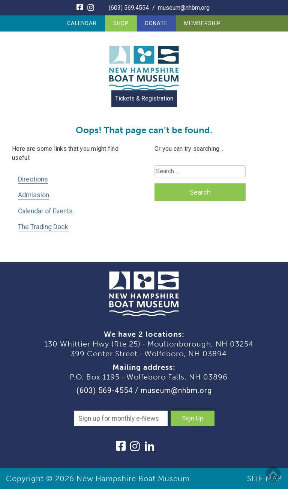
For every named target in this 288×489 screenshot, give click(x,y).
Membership (202, 23)
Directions (33, 179)
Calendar (82, 23)
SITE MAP (264, 478)
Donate (156, 23)
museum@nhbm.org (184, 7)
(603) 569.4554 (129, 7)
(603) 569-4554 (104, 390)
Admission (33, 195)
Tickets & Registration (144, 98)
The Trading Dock (43, 227)
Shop (121, 23)
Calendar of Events (45, 211)
